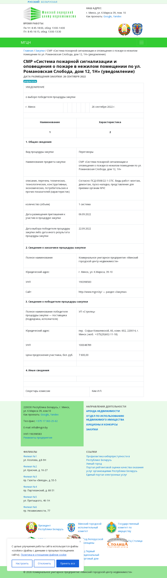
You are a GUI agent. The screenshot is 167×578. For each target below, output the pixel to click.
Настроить (22, 563)
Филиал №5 (30, 496)
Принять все (67, 563)
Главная (28, 50)
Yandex (117, 16)
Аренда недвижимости (103, 411)
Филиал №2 (30, 466)
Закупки (40, 50)
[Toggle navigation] (141, 42)
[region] (45, 554)
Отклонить (44, 563)
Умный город (94, 463)
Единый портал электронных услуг (106, 474)
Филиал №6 (30, 507)
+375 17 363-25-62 (47, 421)
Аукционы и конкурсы (102, 424)
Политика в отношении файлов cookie (43, 554)
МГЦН (26, 42)
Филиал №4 (30, 486)
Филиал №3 (30, 476)
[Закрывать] (80, 541)
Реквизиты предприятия (37, 437)
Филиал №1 (30, 456)
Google (107, 16)
